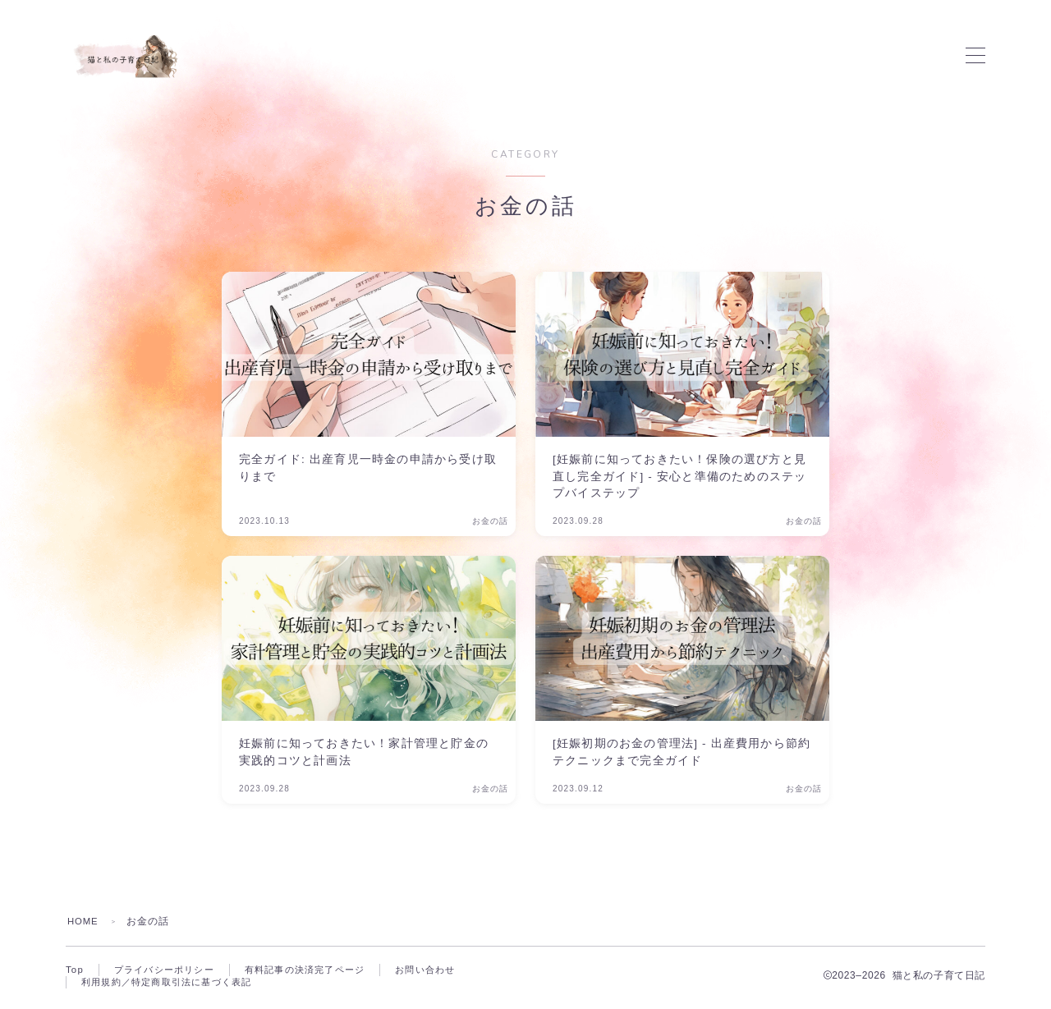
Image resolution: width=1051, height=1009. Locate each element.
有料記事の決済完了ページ (318, 970)
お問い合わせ (446, 970)
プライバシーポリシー (169, 970)
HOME (84, 921)
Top (75, 970)
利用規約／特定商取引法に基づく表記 (173, 984)
